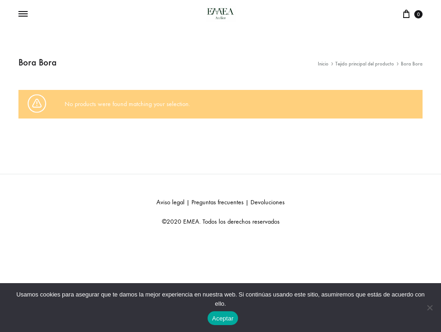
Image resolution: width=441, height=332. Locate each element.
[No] (429, 307)
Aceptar (223, 318)
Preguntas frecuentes (217, 202)
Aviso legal (170, 202)
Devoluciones (267, 202)
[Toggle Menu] (23, 14)
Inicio (323, 64)
